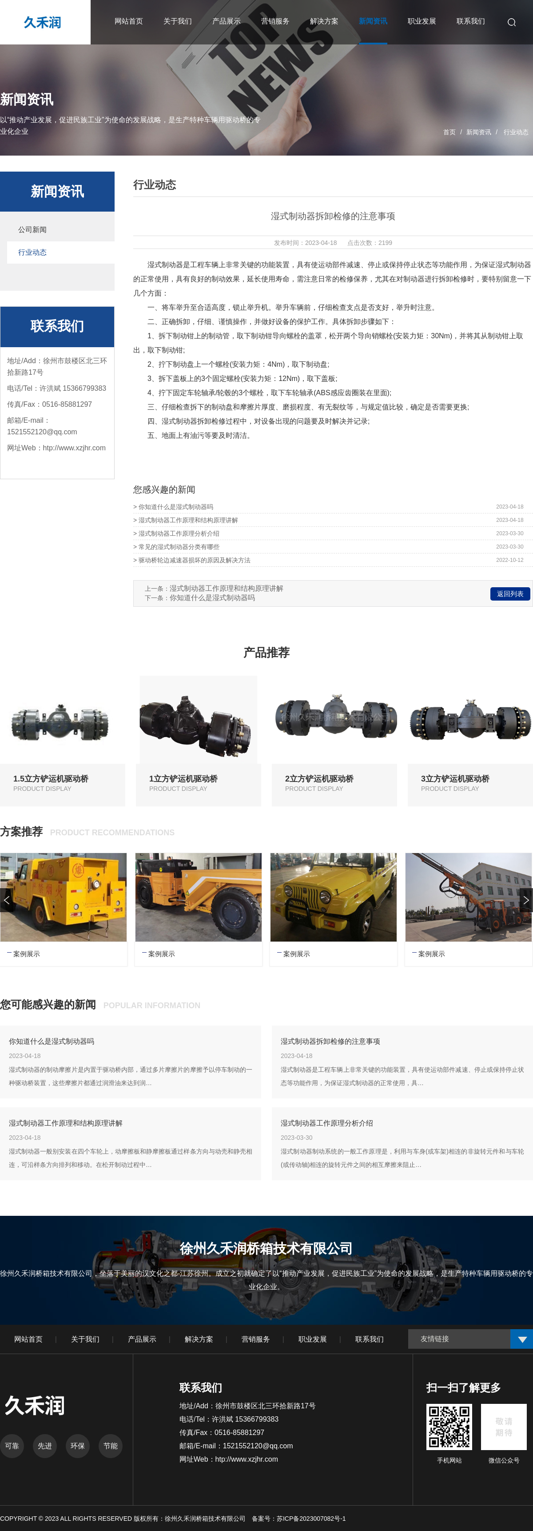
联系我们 (369, 1339)
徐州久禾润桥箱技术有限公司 (206, 1518)
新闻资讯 (478, 132)
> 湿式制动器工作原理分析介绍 (176, 533)
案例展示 (26, 954)
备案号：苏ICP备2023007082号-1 (299, 1518)
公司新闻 (32, 229)
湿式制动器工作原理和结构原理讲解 (226, 588)
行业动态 (516, 132)
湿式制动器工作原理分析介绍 (327, 1123)
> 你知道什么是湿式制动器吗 (173, 506)
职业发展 (312, 1339)
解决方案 (199, 1339)
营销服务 (256, 1339)
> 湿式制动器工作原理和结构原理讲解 (185, 520)
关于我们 (85, 1339)
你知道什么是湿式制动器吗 (212, 597)
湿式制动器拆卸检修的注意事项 (330, 1041)
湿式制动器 (165, 265)
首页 (449, 132)
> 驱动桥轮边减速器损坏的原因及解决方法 (192, 560)
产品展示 (142, 1339)
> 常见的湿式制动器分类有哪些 (176, 546)
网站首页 (28, 1339)
